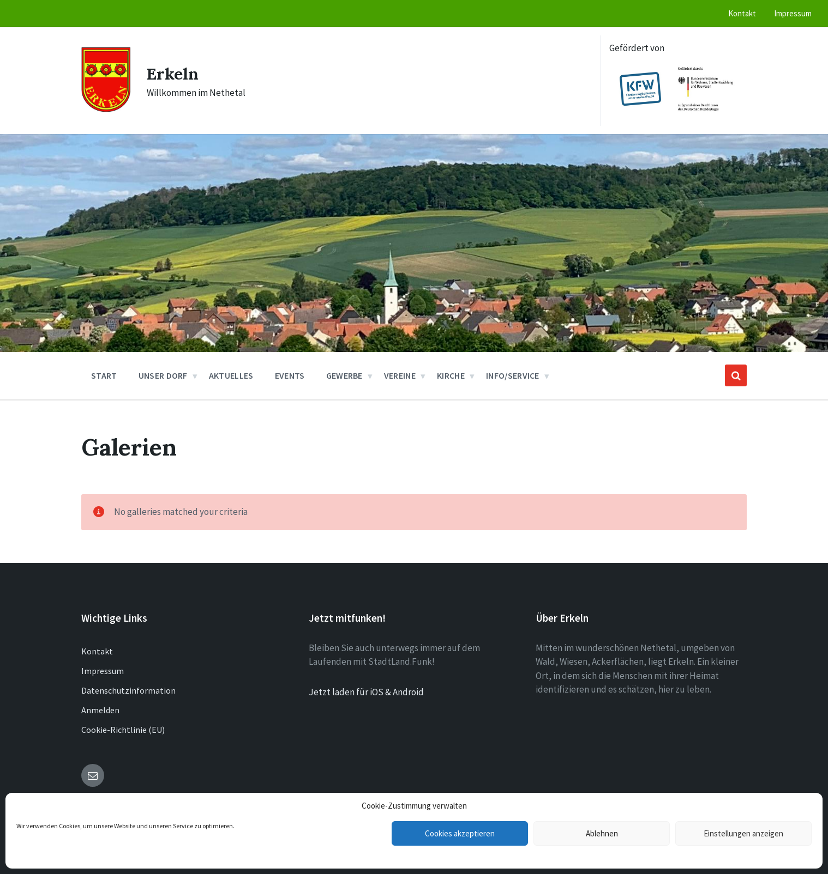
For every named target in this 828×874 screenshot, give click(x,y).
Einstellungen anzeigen (743, 833)
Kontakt (97, 651)
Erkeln (173, 73)
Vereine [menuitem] (400, 375)
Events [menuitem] (290, 375)
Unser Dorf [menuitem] (163, 375)
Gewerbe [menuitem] (344, 375)
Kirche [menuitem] (451, 375)
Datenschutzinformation (128, 690)
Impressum (102, 670)
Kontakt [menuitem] (742, 13)
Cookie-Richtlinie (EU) (123, 729)
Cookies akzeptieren (460, 833)
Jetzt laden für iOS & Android (366, 692)
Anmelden (100, 710)
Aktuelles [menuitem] (231, 375)
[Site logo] (105, 108)
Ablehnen (602, 833)
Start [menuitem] (104, 375)
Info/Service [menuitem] (512, 375)
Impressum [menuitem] (793, 13)
